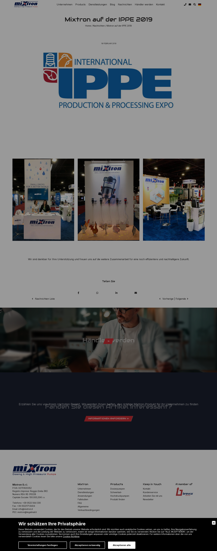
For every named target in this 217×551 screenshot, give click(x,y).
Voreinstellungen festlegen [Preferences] (43, 545)
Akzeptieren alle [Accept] (122, 545)
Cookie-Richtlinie (71, 536)
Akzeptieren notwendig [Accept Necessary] (87, 545)
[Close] (214, 523)
